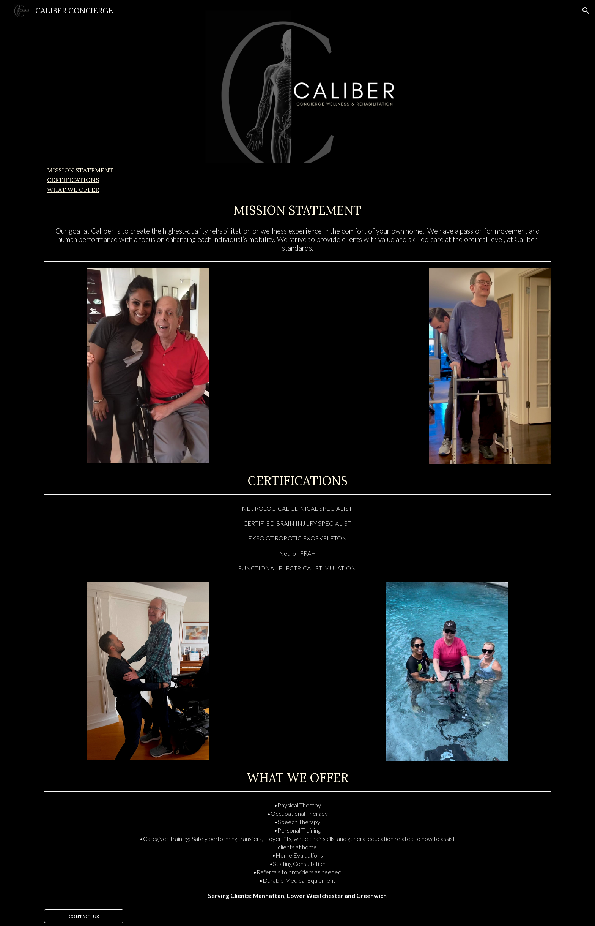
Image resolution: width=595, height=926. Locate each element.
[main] (297, 208)
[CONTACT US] (83, 916)
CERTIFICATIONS (73, 179)
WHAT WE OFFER (73, 189)
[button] (586, 11)
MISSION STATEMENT (80, 170)
